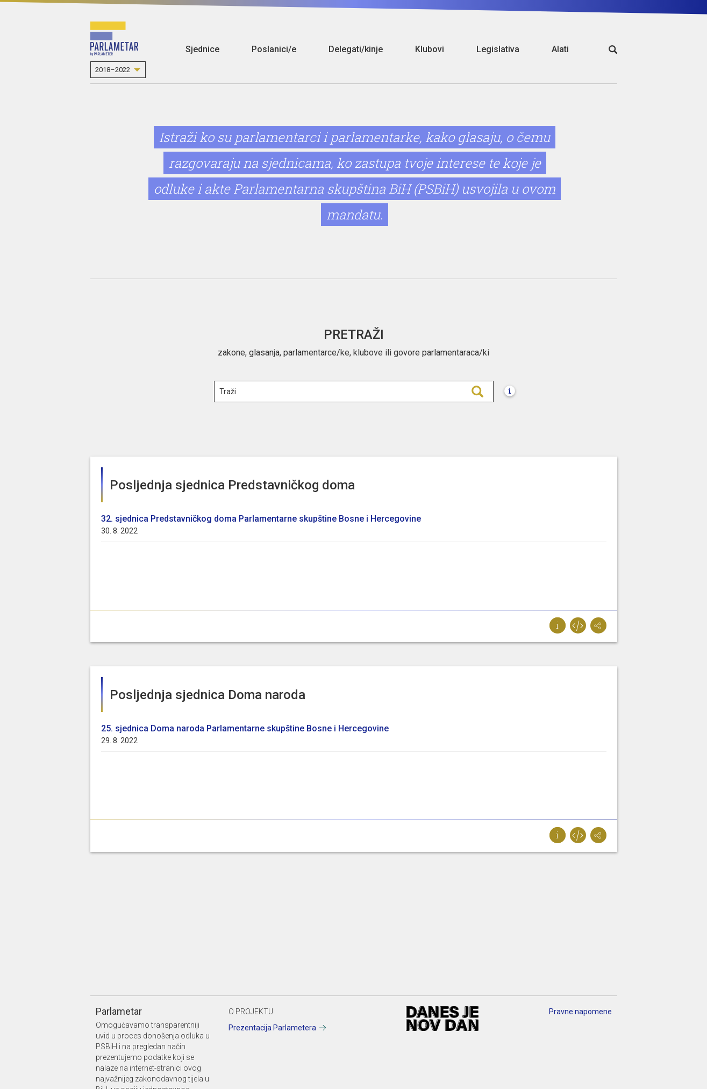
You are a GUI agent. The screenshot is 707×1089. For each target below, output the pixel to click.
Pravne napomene (580, 1011)
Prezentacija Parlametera (272, 1027)
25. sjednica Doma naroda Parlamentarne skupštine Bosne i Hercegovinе (245, 728)
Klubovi (429, 49)
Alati (560, 49)
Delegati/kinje (355, 49)
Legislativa (497, 49)
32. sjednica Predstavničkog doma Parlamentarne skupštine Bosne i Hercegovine (261, 519)
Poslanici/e (274, 49)
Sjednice (202, 49)
